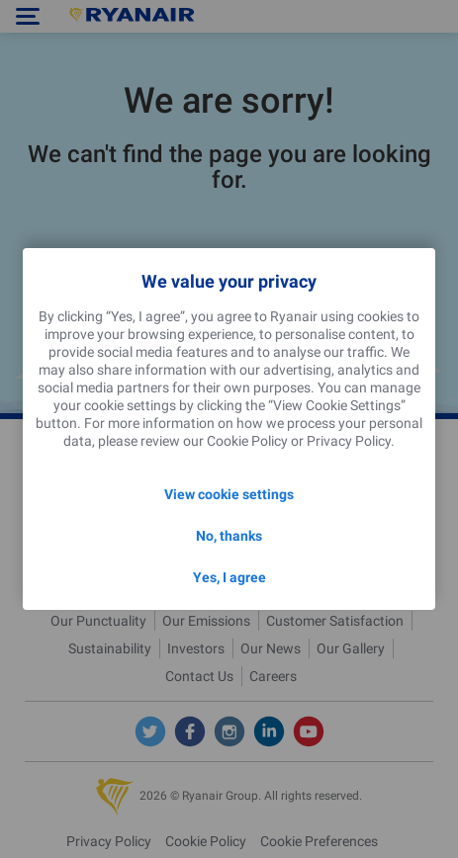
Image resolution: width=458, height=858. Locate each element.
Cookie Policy (247, 441)
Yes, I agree (229, 577)
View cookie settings (229, 494)
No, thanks (229, 536)
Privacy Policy (349, 441)
